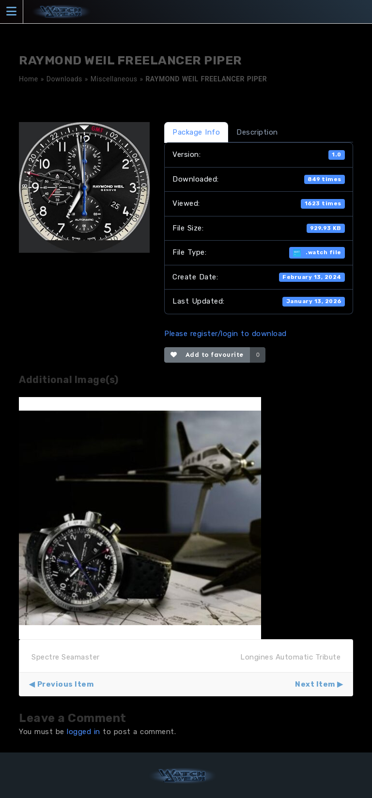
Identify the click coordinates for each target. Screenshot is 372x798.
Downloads (64, 79)
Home (28, 79)
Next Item (315, 684)
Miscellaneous (114, 79)
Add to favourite (207, 354)
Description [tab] (257, 132)
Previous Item (65, 684)
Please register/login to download (225, 333)
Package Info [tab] (196, 132)
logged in (83, 731)
